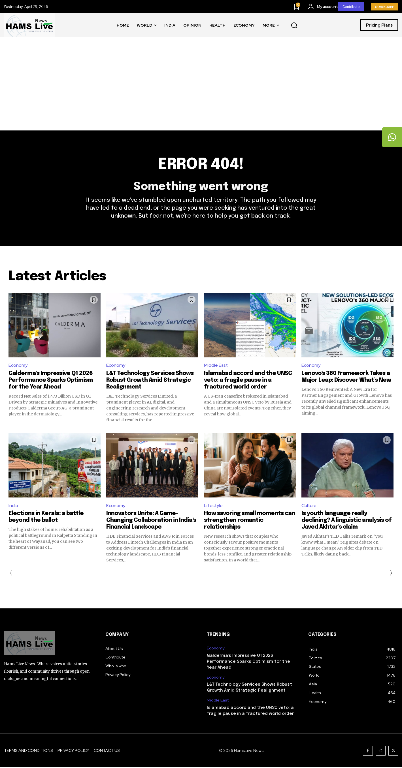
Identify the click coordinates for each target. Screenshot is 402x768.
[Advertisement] (201, 88)
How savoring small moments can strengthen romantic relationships (249, 521)
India (13, 506)
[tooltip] (392, 137)
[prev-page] (12, 574)
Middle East (216, 366)
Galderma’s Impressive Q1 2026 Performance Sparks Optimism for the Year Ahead (50, 381)
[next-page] (389, 574)
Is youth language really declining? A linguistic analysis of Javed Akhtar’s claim (346, 521)
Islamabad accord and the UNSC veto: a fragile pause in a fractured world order (248, 381)
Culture (309, 506)
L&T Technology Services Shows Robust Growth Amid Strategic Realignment (149, 381)
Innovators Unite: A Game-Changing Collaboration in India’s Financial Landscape (151, 521)
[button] (294, 25)
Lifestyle (213, 506)
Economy (17, 366)
